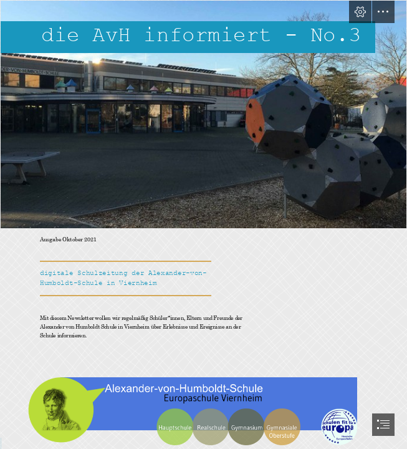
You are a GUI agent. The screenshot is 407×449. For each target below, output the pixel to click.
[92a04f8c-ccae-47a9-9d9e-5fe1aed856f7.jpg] (203, 114)
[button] (360, 12)
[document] (203, 224)
